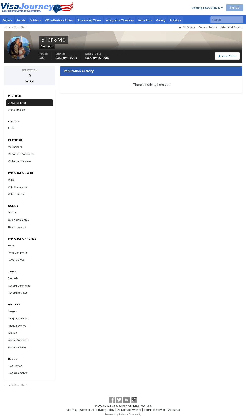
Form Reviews (16, 259)
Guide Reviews (17, 226)
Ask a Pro (145, 20)
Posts (11, 128)
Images (12, 311)
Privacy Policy (105, 409)
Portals (21, 20)
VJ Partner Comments (21, 154)
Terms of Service (155, 409)
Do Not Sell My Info (129, 409)
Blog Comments (17, 372)
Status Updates (17, 102)
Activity (175, 20)
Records (13, 278)
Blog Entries (15, 365)
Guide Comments (18, 219)
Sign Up (234, 7)
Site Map (72, 409)
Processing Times (89, 20)
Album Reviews (17, 347)
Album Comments (18, 340)
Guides (35, 20)
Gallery (160, 20)
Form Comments (17, 252)
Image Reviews (17, 325)
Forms (11, 245)
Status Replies (16, 109)
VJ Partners (15, 146)
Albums (12, 332)
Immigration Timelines (120, 20)
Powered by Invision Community (123, 414)
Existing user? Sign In (207, 7)
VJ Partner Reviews (19, 161)
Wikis (11, 179)
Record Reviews (17, 292)
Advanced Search (231, 27)
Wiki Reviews (16, 194)
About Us (174, 409)
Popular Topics (208, 27)
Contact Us (87, 409)
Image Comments (18, 318)
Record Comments (19, 285)
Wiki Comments (17, 186)
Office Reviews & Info (59, 20)
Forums (7, 20)
